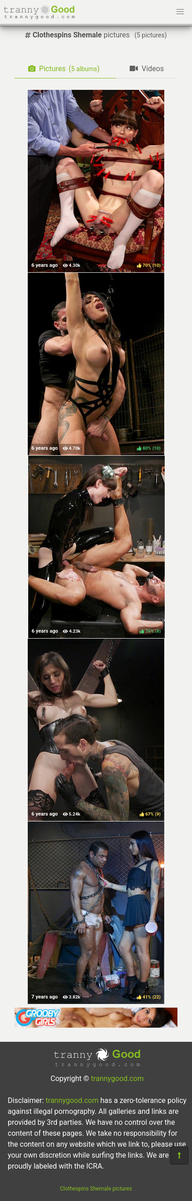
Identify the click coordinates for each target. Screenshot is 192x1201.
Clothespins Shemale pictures (96, 1188)
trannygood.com (117, 1078)
